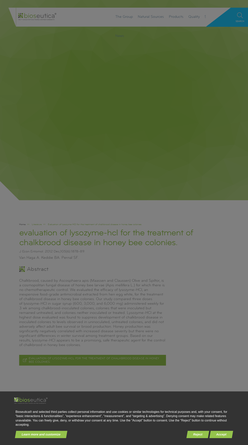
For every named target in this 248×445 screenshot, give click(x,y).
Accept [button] (221, 434)
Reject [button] (198, 434)
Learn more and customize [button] (41, 434)
